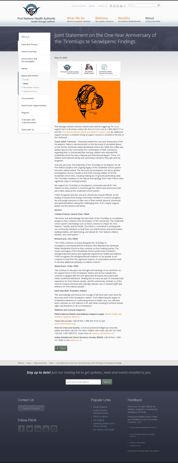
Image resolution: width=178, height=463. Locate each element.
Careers (91, 6)
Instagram (124, 6)
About (29, 363)
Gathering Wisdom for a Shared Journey (104, 424)
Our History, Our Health (103, 429)
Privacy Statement (137, 443)
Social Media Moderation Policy (143, 427)
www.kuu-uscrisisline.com (103, 333)
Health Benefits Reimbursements (100, 411)
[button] (158, 5)
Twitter (114, 6)
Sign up (107, 382)
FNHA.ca (21, 363)
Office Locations (78, 6)
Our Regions (98, 420)
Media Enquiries (100, 407)
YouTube (121, 6)
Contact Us (102, 6)
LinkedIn (118, 6)
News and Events (40, 363)
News (52, 363)
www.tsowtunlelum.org (65, 323)
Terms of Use (135, 446)
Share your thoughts (137, 406)
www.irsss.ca (76, 340)
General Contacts (31, 408)
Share (62, 348)
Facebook (111, 6)
